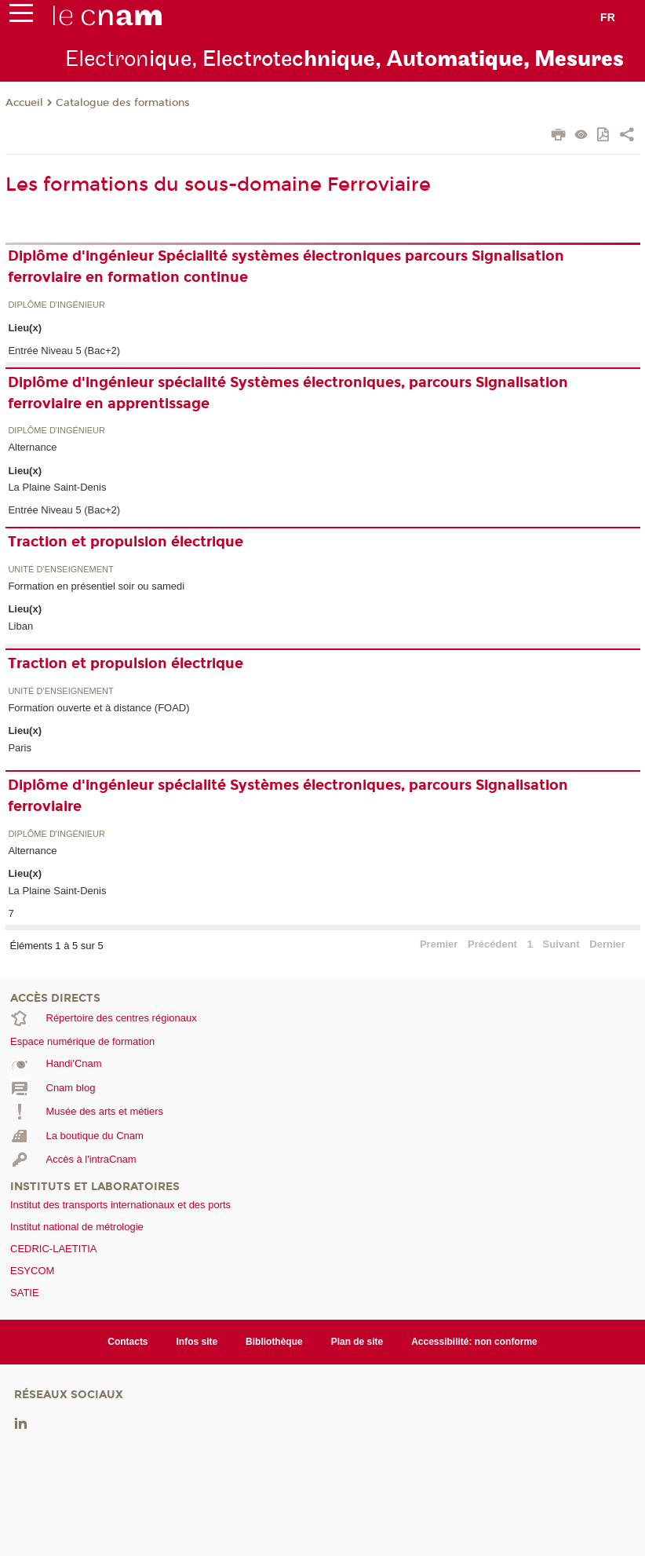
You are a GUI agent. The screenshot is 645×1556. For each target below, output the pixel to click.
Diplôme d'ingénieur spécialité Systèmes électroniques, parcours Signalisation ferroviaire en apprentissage (288, 393)
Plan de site (357, 1341)
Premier (438, 944)
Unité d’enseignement (60, 570)
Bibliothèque (274, 1341)
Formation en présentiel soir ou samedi (96, 586)
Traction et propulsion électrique (125, 541)
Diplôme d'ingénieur (56, 305)
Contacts (128, 1341)
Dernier (607, 944)
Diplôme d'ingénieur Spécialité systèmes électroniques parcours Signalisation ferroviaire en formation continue (286, 266)
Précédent (492, 944)
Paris (19, 748)
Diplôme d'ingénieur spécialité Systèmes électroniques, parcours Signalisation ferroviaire (288, 795)
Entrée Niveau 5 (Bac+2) (64, 350)
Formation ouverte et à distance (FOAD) (98, 708)
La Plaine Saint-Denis (57, 487)
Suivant (561, 944)
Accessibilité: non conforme (474, 1341)
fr (607, 17)
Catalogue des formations (123, 103)
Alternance (32, 447)
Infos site (197, 1341)
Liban (20, 626)
